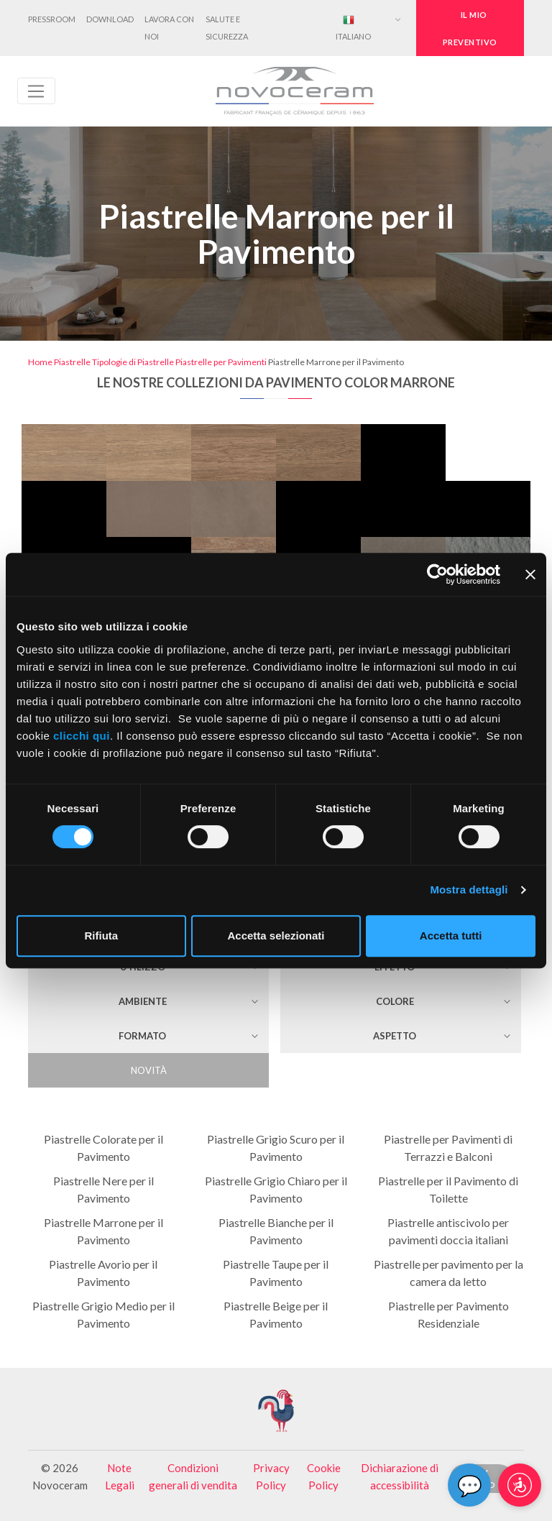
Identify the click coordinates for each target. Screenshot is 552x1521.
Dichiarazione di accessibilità (399, 1476)
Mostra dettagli (468, 889)
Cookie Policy (324, 1476)
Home (40, 362)
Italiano (353, 27)
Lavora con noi (169, 27)
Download (110, 19)
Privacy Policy (271, 1476)
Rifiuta (101, 935)
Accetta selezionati (275, 935)
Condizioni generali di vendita (193, 1476)
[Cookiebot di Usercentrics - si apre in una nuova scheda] (437, 574)
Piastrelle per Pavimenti (221, 362)
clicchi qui (81, 736)
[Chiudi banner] (530, 574)
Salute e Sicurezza (227, 27)
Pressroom (51, 19)
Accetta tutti (451, 935)
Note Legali (119, 1476)
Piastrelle (72, 362)
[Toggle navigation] (36, 91)
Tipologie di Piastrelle (133, 362)
